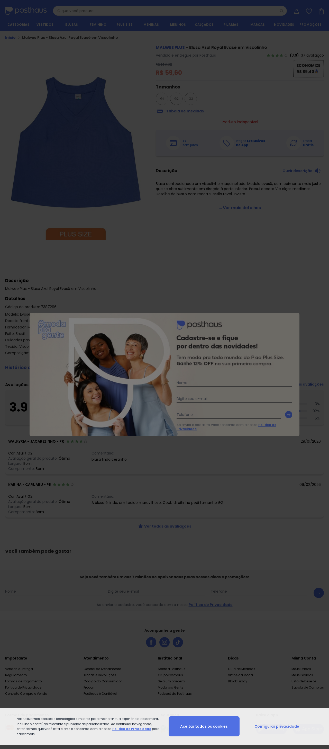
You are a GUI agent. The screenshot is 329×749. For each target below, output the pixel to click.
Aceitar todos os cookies (204, 726)
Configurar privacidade (276, 726)
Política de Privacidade (131, 729)
